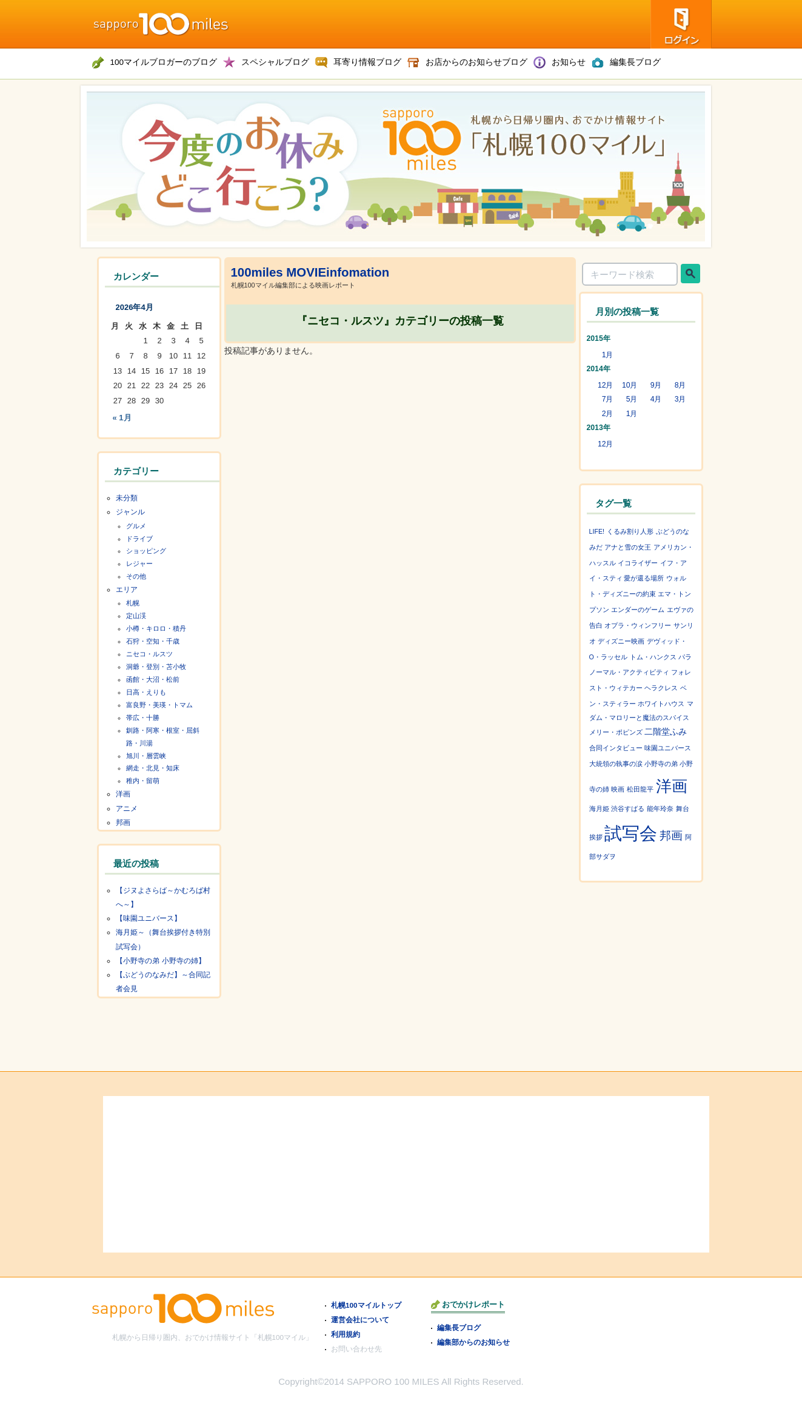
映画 (617, 789)
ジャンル (130, 512)
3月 (680, 399)
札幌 (132, 603)
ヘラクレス (661, 687)
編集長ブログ (459, 1327)
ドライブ (139, 538)
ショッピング (146, 550)
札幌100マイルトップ (366, 1305)
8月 (680, 385)
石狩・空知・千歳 (152, 641)
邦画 (123, 822)
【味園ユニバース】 (148, 918)
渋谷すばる (627, 808)
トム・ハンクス (653, 657)
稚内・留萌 (142, 780)
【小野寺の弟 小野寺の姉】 (160, 961)
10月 (630, 385)
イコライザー (638, 563)
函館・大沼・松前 (152, 679)
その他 (136, 576)
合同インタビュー (616, 748)
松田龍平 (640, 789)
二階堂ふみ (665, 731)
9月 (656, 385)
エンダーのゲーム (637, 609)
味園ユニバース (667, 748)
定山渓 (136, 615)
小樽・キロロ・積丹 (156, 628)
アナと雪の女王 (627, 547)
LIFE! (596, 531)
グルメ (136, 526)
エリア (127, 589)
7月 (607, 399)
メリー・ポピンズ (616, 732)
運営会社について (360, 1320)
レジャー (139, 563)
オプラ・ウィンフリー (637, 625)
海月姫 (599, 808)
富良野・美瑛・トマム (159, 704)
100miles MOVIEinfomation (310, 272)
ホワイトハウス (661, 703)
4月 (656, 399)
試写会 (630, 833)
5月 (632, 399)
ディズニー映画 (621, 641)
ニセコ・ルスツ (149, 654)
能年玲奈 (660, 808)
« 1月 (122, 417)
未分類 (127, 498)
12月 (605, 385)
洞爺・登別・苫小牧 (156, 666)
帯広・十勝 (142, 717)
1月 (607, 355)
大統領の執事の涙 (616, 763)
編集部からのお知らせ (473, 1342)
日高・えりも (146, 692)
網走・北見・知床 (152, 768)
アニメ (127, 808)
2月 (607, 413)
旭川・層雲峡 (146, 755)
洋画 (123, 794)
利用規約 (345, 1334)
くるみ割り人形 (630, 531)
